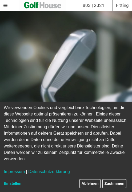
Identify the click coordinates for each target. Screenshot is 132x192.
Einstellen (12, 183)
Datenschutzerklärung (49, 171)
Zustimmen (115, 183)
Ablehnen (90, 183)
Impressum (14, 171)
